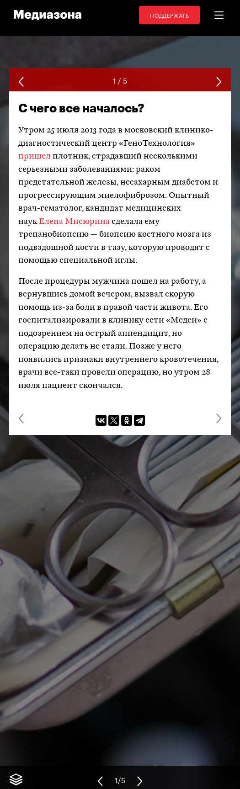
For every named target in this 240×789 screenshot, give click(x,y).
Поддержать (169, 15)
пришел (34, 156)
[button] (219, 15)
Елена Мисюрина (74, 222)
